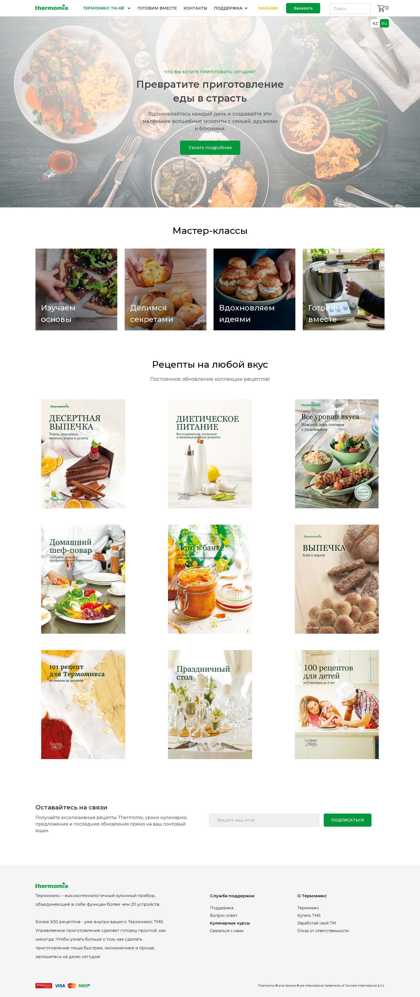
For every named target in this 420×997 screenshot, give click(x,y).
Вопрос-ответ (223, 915)
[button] (107, 8)
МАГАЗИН (268, 8)
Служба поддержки (232, 895)
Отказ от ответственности (323, 930)
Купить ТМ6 (308, 915)
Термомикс (308, 907)
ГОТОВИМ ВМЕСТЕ (157, 8)
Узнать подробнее (210, 147)
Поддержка (221, 907)
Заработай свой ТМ (316, 923)
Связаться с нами (227, 930)
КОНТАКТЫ (195, 8)
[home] (51, 8)
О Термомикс (312, 895)
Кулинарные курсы (230, 923)
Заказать (303, 8)
